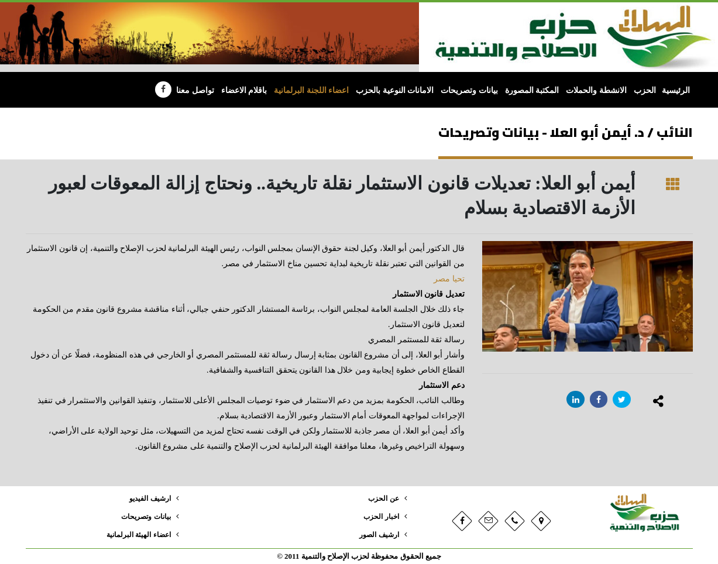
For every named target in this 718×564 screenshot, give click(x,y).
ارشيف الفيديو (147, 498)
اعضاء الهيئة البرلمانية (135, 535)
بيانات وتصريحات (469, 90)
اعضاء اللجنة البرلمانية (311, 90)
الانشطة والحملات (596, 90)
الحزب (645, 90)
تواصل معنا (195, 90)
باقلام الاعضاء (244, 90)
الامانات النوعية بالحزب (395, 90)
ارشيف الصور (377, 535)
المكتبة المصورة (532, 90)
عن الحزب (382, 498)
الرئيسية (676, 90)
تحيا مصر (449, 278)
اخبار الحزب (379, 517)
